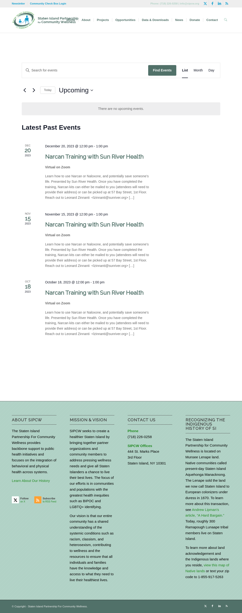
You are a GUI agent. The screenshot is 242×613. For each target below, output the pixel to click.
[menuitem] (20, 3)
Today (48, 90)
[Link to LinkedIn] (219, 3)
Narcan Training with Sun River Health (94, 156)
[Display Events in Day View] (211, 70)
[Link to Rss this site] (226, 3)
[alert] (121, 108)
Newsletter (18, 3)
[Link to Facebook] (212, 3)
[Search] (225, 20)
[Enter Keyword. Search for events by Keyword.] (85, 70)
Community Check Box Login (48, 3)
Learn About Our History (31, 481)
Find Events (162, 70)
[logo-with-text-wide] (45, 20)
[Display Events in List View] (185, 70)
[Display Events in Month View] (198, 70)
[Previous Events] (24, 90)
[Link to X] (205, 3)
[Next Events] (34, 90)
